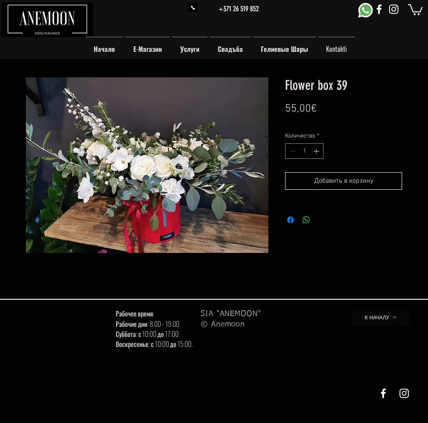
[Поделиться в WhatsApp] (306, 220)
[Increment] (317, 151)
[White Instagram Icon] (393, 9)
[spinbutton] (304, 151)
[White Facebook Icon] (379, 9)
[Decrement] (291, 151)
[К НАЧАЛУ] (380, 317)
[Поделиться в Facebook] (290, 220)
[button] (415, 9)
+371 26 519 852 (239, 8)
